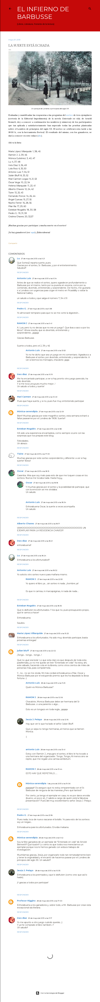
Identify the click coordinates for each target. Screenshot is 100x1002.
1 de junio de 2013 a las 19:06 (58, 783)
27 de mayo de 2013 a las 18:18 (45, 483)
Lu (18, 258)
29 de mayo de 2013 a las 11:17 (40, 918)
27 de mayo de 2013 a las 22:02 (43, 651)
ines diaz (22, 374)
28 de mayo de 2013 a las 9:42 (51, 838)
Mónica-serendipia (27, 411)
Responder (23, 272)
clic (39, 135)
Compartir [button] (12, 243)
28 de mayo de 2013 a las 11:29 (53, 683)
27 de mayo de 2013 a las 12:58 (49, 429)
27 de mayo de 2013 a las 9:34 (44, 278)
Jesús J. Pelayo (34, 719)
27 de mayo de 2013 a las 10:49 (44, 397)
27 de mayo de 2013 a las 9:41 (40, 323)
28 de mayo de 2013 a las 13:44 (49, 769)
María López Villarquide (30, 633)
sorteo (69, 115)
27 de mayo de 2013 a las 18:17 (47, 524)
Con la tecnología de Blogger (50, 993)
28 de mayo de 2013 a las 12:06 (50, 697)
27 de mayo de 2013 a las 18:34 (53, 502)
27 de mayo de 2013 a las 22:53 (50, 579)
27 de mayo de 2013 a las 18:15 (37, 471)
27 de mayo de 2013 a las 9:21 (33, 258)
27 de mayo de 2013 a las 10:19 (40, 374)
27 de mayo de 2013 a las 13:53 (53, 350)
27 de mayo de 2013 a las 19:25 (56, 633)
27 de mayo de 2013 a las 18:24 (33, 556)
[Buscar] (90, 8)
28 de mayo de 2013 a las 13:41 (53, 749)
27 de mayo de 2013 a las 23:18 (40, 815)
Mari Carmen (24, 396)
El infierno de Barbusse (43, 12)
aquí (33, 232)
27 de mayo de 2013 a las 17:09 (37, 454)
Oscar (20, 471)
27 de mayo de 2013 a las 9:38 (40, 309)
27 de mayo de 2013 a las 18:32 (44, 570)
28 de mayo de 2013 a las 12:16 (56, 719)
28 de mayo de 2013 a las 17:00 (49, 901)
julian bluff (23, 650)
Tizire (20, 454)
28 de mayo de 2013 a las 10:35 (47, 870)
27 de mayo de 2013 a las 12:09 (51, 411)
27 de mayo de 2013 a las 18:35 (49, 606)
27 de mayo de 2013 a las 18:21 (40, 541)
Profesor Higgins (26, 900)
